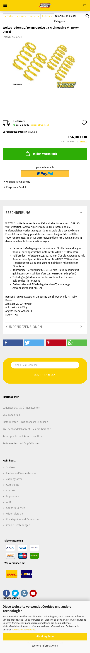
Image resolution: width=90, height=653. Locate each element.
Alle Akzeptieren (45, 636)
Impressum (12, 496)
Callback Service (15, 508)
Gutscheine (12, 484)
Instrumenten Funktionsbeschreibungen (25, 422)
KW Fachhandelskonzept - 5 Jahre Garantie (27, 429)
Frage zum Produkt (16, 187)
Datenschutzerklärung (23, 629)
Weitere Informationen (45, 645)
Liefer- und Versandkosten (21, 473)
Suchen (10, 467)
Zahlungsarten (14, 479)
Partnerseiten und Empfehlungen (21, 443)
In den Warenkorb (41, 153)
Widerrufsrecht (14, 513)
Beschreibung (17, 213)
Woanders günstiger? (18, 181)
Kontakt (10, 490)
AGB (8, 502)
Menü (5, 5)
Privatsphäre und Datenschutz (23, 519)
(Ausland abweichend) (40, 125)
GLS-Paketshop (11, 414)
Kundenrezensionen (23, 327)
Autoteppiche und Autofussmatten (22, 436)
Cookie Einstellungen (18, 525)
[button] (13, 342)
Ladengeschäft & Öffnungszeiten (21, 407)
